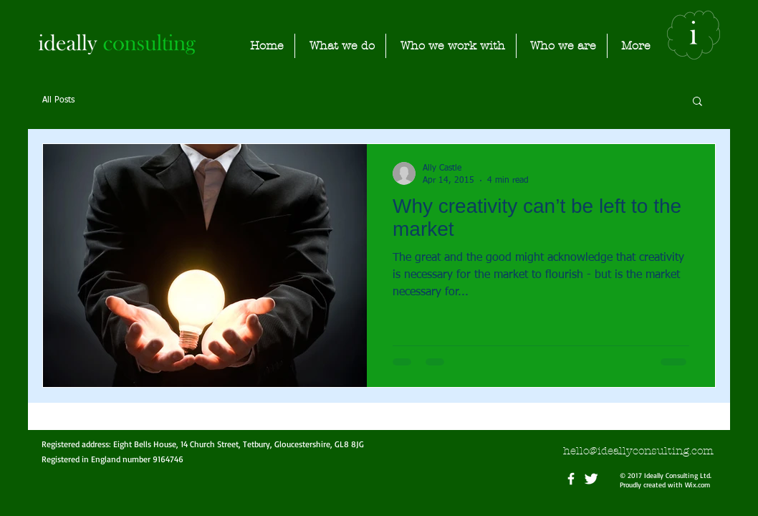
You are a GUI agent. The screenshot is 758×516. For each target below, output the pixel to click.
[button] (697, 102)
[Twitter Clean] (591, 479)
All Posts (58, 100)
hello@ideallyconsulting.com (638, 450)
